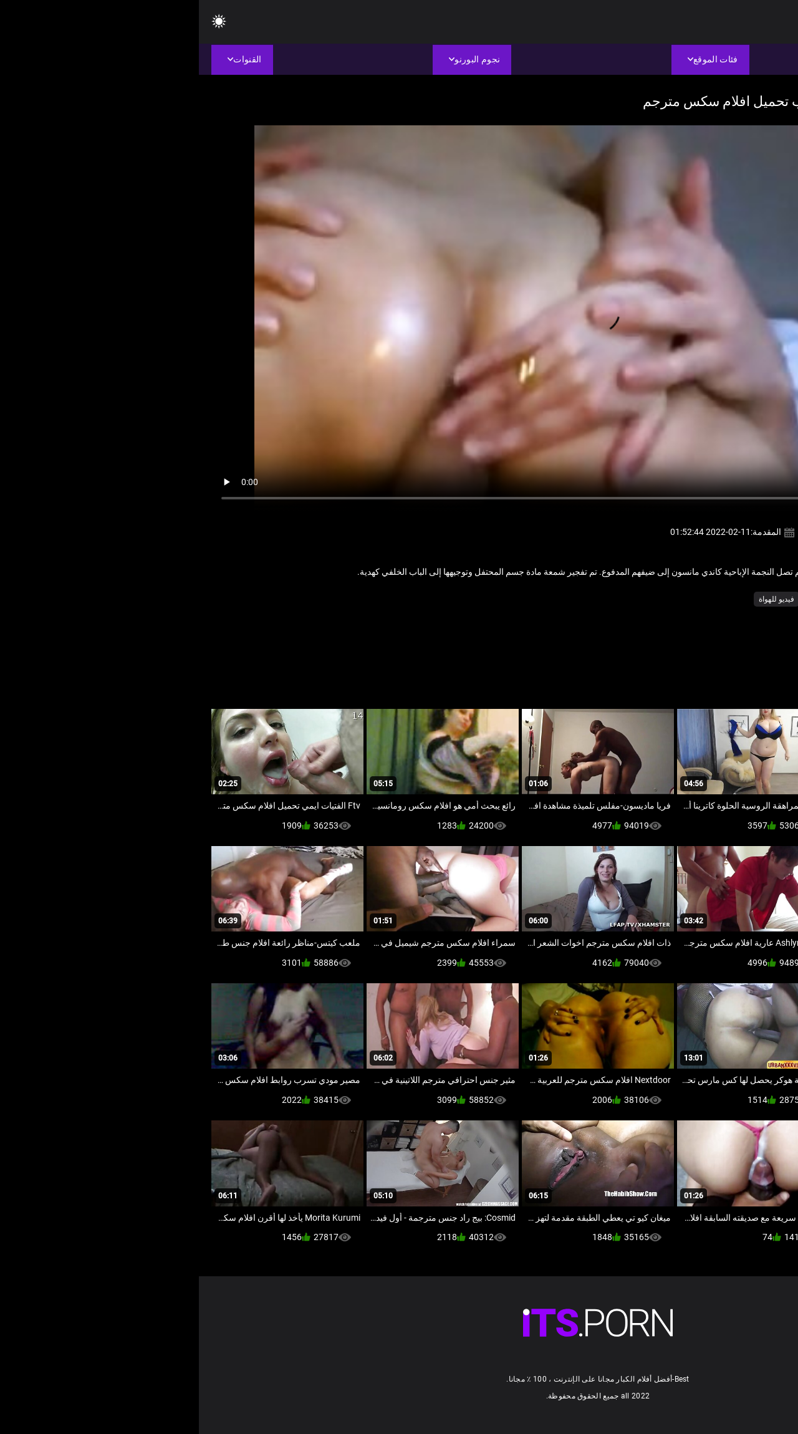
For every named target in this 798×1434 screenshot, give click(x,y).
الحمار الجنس (628, 599)
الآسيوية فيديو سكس (694, 599)
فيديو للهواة (577, 599)
